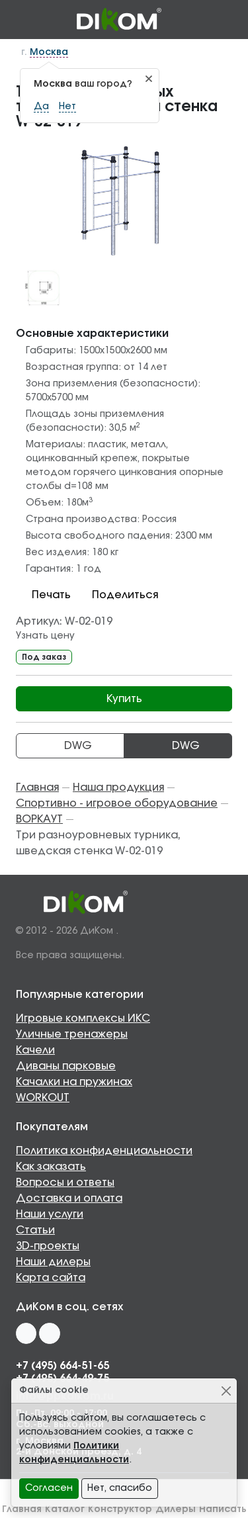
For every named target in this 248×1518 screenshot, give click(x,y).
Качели (35, 1050)
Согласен (49, 1488)
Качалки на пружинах (74, 1082)
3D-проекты (47, 1246)
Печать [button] (43, 595)
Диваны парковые (66, 1066)
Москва (49, 52)
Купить (124, 698)
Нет (67, 106)
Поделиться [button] (117, 595)
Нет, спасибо (119, 1488)
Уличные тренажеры (72, 1034)
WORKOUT (42, 1098)
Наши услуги (49, 1214)
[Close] (226, 1391)
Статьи (35, 1230)
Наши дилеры (53, 1262)
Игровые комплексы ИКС (83, 1018)
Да (41, 106)
